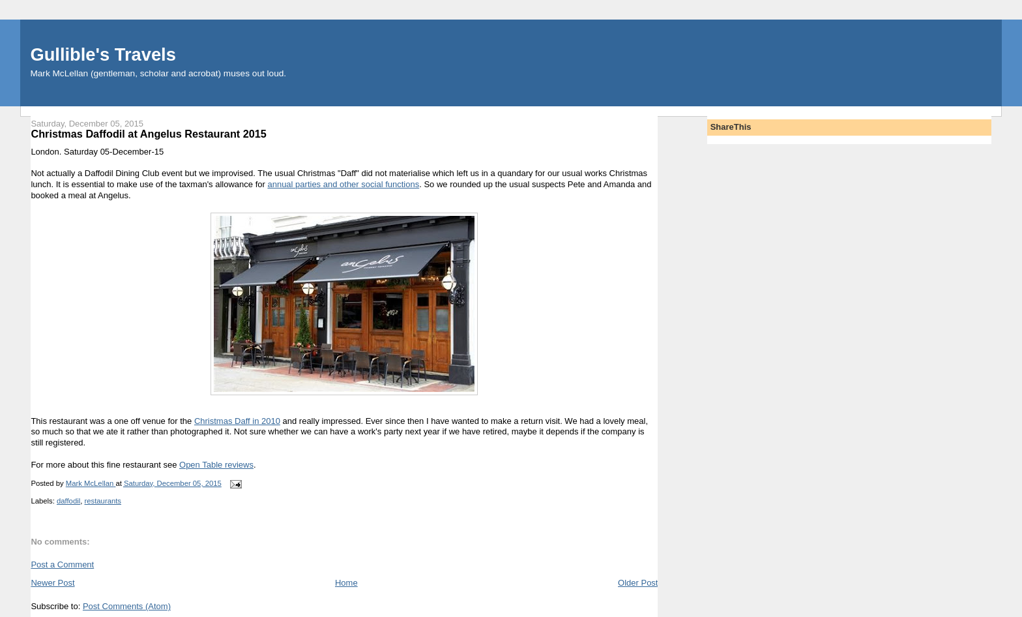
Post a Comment (62, 564)
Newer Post (52, 583)
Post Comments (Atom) (127, 606)
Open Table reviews (216, 465)
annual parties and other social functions (343, 184)
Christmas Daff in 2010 (237, 421)
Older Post (638, 583)
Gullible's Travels (102, 54)
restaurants (102, 501)
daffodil (68, 501)
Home (346, 583)
